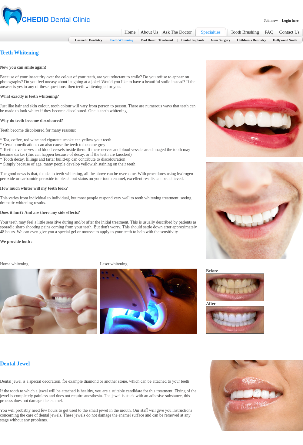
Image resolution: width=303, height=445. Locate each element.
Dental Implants (192, 40)
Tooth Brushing (245, 32)
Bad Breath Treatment (157, 40)
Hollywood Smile (285, 40)
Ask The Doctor (176, 32)
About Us (149, 32)
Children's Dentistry (251, 40)
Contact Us (289, 32)
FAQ (269, 32)
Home (130, 32)
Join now (271, 20)
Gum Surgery (220, 40)
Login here (290, 20)
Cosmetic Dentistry (88, 40)
